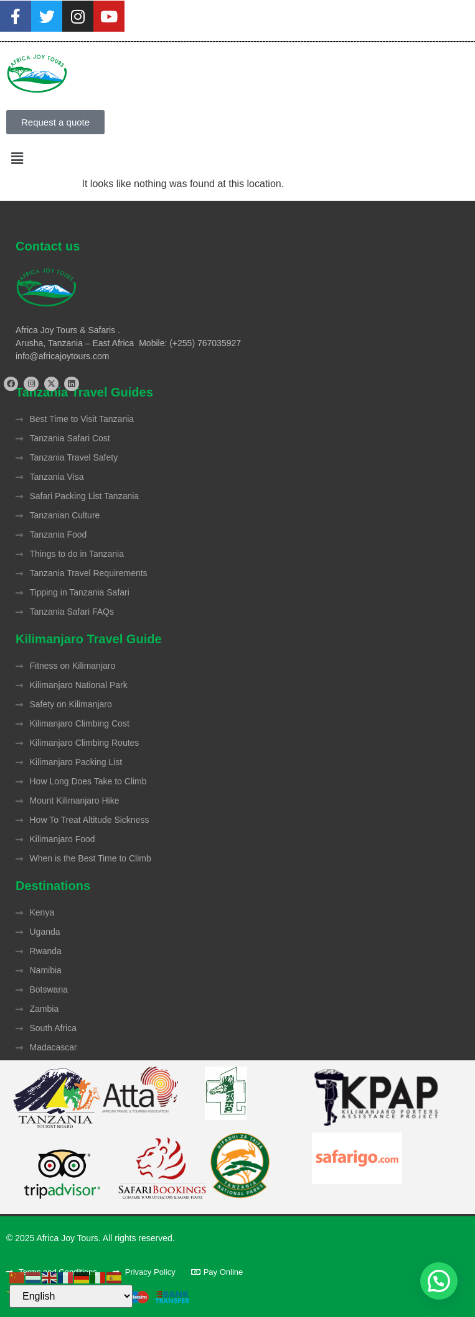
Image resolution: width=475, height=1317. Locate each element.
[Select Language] (71, 1296)
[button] (237, 158)
